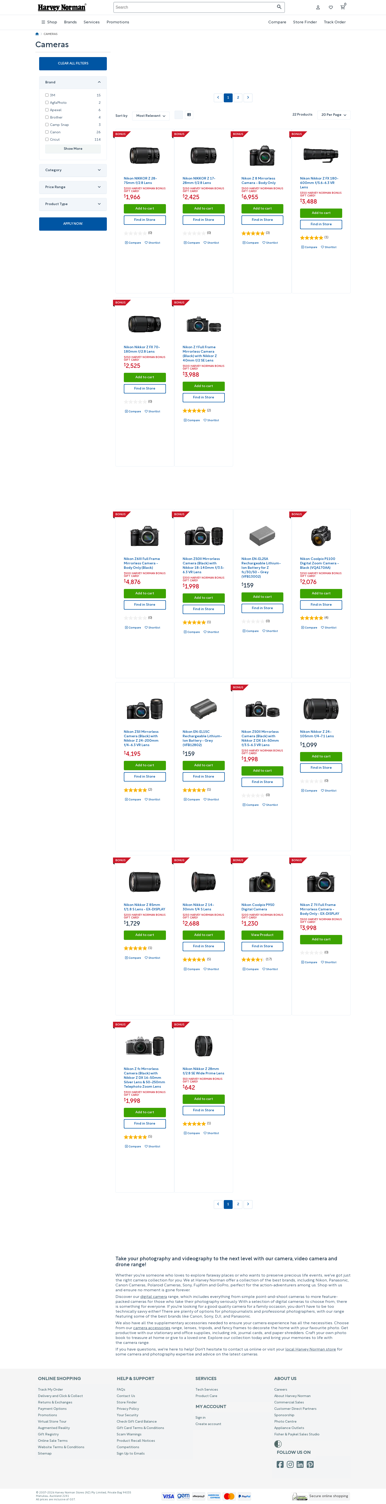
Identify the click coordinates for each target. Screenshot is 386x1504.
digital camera (153, 1297)
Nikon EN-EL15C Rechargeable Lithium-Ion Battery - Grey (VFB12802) (202, 738)
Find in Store (144, 220)
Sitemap (45, 1454)
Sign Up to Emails (131, 1454)
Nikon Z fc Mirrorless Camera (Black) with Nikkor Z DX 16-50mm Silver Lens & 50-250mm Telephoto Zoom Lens (144, 1078)
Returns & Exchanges (55, 1402)
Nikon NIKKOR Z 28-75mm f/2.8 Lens (140, 181)
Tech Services (206, 1390)
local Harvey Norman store (310, 1350)
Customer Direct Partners (295, 1409)
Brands (70, 22)
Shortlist (154, 243)
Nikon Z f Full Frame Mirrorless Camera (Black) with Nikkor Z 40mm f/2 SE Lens (200, 354)
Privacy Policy (128, 1409)
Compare (277, 22)
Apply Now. (73, 221)
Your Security (127, 1415)
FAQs (121, 1390)
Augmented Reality (54, 1428)
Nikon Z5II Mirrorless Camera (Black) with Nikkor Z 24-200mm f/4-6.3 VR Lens (141, 738)
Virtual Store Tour (52, 1422)
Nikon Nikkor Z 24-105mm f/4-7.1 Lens (317, 734)
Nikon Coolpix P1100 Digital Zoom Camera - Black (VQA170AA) (319, 563)
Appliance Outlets (289, 1428)
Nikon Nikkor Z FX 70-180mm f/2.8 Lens (142, 350)
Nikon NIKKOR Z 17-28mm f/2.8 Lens (199, 181)
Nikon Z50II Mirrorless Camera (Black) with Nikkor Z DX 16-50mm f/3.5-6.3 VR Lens (260, 738)
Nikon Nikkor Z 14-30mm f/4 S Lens (198, 907)
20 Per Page (334, 115)
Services (92, 22)
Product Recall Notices (136, 1441)
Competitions (128, 1447)
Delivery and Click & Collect (60, 1396)
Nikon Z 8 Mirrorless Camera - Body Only (258, 181)
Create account (208, 1424)
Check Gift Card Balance (137, 1422)
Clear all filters (73, 61)
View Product (262, 935)
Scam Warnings (129, 1434)
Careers (280, 1390)
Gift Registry (48, 1434)
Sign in (200, 1418)
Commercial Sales (289, 1402)
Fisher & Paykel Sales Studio (297, 1434)
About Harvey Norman (292, 1396)
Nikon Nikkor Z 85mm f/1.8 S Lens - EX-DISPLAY (144, 907)
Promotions (118, 22)
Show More (73, 146)
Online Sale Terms (53, 1441)
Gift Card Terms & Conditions (140, 1428)
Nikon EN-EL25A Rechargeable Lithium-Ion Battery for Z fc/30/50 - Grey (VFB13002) (261, 568)
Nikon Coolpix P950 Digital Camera (257, 907)
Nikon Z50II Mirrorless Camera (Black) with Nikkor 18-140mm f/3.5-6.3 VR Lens (203, 565)
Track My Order (50, 1390)
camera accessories (151, 1328)
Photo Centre (285, 1422)
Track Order (335, 22)
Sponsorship (284, 1415)
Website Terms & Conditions (61, 1447)
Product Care (206, 1396)
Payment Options (52, 1409)
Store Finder (305, 22)
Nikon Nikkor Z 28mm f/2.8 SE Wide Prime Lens (203, 1071)
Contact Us (126, 1396)
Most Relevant (150, 116)
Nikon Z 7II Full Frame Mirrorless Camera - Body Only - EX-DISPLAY (319, 909)
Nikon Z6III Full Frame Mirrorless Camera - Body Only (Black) (142, 563)
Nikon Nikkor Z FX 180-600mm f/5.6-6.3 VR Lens (319, 183)
